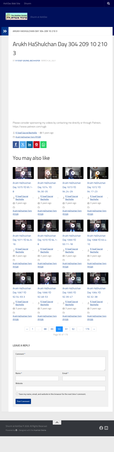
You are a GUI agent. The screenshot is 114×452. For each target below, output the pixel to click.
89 (51, 344)
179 (89, 344)
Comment (20, 370)
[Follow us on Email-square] (106, 444)
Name (19, 389)
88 (44, 344)
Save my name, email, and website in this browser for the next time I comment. (52, 410)
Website (19, 399)
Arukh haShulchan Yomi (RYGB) (31, 137)
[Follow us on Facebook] (101, 444)
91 (66, 344)
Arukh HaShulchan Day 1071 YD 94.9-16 (23, 245)
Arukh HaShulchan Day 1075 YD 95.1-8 (22, 188)
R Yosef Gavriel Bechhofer (29, 60)
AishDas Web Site (11, 3)
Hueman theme (40, 446)
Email (65, 389)
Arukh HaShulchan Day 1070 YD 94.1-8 (47, 245)
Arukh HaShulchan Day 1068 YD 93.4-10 (97, 245)
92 (74, 344)
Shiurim (27, 3)
